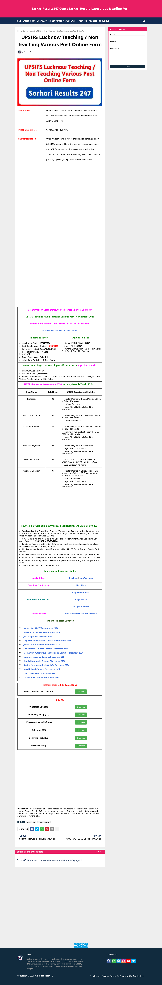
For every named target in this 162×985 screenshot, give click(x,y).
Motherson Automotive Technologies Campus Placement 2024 (53, 652)
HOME (18, 21)
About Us (127, 976)
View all (98, 851)
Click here (81, 746)
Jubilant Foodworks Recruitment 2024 (42, 632)
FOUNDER (93, 21)
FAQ (119, 976)
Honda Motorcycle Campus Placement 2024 (44, 661)
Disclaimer (95, 976)
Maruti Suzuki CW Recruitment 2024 (41, 628)
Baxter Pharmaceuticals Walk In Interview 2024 (46, 665)
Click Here (81, 691)
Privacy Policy (109, 976)
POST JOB (83, 21)
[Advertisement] (59, 188)
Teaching (73, 578)
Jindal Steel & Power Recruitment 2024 (42, 644)
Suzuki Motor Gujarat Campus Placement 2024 (46, 648)
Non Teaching (86, 578)
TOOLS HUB (104, 21)
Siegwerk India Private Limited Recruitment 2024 (47, 640)
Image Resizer (80, 599)
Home (19, 31)
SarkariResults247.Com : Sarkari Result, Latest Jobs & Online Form (81, 8)
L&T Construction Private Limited (39, 673)
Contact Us (138, 976)
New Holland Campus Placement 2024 (42, 669)
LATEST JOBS (28, 21)
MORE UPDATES (55, 21)
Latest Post (31, 822)
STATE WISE (70, 21)
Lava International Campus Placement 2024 (45, 657)
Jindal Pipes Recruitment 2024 (38, 636)
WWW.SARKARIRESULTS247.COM (59, 330)
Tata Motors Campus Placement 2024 (41, 677)
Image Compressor (80, 592)
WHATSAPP (42, 21)
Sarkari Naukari (29, 31)
